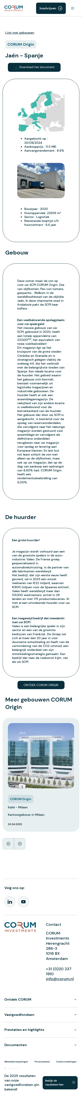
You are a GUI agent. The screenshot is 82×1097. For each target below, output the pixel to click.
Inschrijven (48, 8)
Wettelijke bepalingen (16, 1061)
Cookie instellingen (66, 1061)
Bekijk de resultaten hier (54, 1082)
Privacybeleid (42, 1061)
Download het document (34, 67)
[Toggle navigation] (73, 8)
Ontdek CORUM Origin (41, 685)
